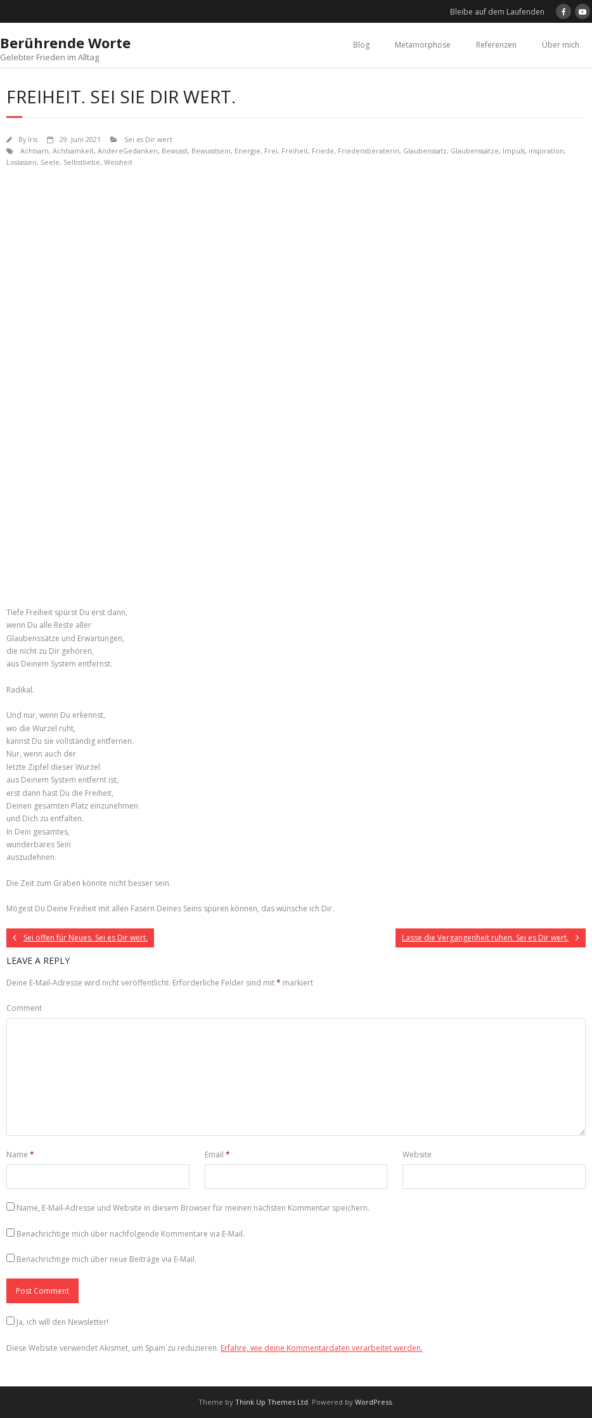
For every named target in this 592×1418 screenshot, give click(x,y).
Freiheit (294, 150)
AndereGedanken (128, 150)
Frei (271, 150)
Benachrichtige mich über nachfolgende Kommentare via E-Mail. (130, 1233)
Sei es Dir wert (148, 139)
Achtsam (34, 150)
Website (417, 1154)
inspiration (546, 150)
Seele (50, 162)
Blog (361, 44)
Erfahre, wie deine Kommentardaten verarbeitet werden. (322, 1348)
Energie (248, 150)
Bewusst (175, 150)
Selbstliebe (81, 162)
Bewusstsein (211, 150)
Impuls (514, 150)
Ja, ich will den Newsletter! (62, 1322)
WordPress (373, 1402)
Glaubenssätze (475, 150)
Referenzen (496, 44)
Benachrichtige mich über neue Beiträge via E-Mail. (106, 1259)
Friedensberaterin (368, 150)
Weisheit (118, 162)
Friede (323, 150)
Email (217, 1154)
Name (20, 1154)
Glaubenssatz (425, 150)
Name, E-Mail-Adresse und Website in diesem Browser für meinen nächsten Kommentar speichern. (193, 1207)
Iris (32, 139)
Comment (24, 1008)
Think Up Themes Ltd (271, 1402)
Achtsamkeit (73, 150)
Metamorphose (423, 44)
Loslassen (21, 162)
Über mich (560, 44)
